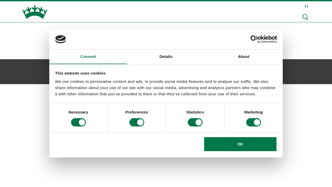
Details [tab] (166, 56)
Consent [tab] (88, 56)
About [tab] (244, 56)
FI (306, 6)
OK (240, 144)
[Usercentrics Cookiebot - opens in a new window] (254, 39)
